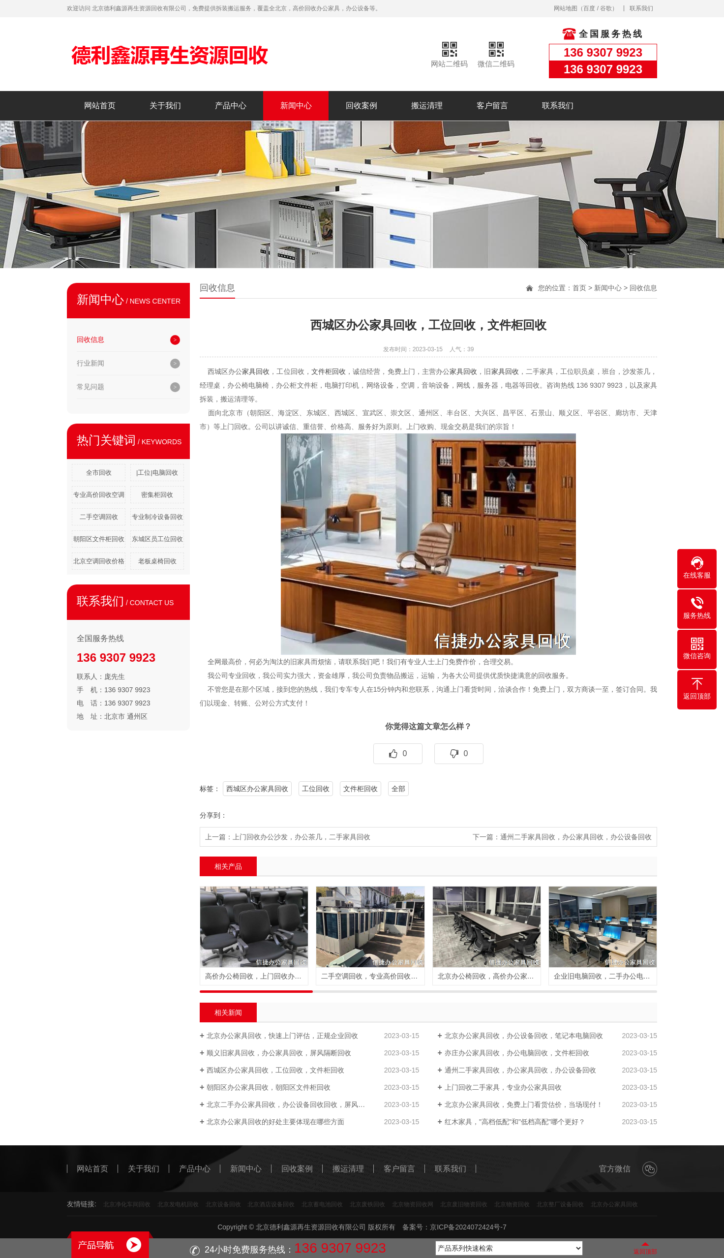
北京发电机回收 (178, 1204)
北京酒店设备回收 (271, 1204)
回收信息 (90, 339)
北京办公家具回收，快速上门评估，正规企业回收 (282, 1036)
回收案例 (361, 105)
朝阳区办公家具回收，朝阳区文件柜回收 (269, 1087)
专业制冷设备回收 (157, 517)
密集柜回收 (157, 494)
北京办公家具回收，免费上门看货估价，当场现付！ (524, 1104)
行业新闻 (90, 363)
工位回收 (316, 789)
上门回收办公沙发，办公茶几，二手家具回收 (301, 837)
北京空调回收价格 (98, 561)
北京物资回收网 (412, 1204)
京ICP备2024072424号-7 (468, 1227)
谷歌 (606, 8)
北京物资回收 (512, 1204)
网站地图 (565, 8)
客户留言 (492, 105)
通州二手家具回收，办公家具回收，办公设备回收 (576, 837)
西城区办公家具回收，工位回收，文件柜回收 (275, 1070)
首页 (579, 288)
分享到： (213, 815)
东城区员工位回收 (157, 539)
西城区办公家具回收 (257, 789)
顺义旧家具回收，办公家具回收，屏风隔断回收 (279, 1053)
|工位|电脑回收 (157, 472)
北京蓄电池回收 (322, 1204)
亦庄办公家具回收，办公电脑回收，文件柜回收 (517, 1053)
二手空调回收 (99, 517)
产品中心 (230, 105)
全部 (398, 789)
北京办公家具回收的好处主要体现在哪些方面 (275, 1122)
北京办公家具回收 (614, 1204)
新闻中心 (296, 105)
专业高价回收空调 (98, 494)
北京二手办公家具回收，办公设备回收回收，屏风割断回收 (296, 1104)
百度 (589, 8)
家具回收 (256, 371)
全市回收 (99, 472)
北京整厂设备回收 (560, 1204)
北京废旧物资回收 (463, 1204)
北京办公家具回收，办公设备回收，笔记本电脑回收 (524, 1036)
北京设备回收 (223, 1204)
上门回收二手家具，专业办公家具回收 (503, 1087)
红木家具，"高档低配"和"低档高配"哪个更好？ (515, 1122)
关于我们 (165, 105)
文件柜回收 (328, 371)
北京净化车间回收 (127, 1204)
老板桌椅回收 (157, 561)
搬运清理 (427, 105)
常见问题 (90, 387)
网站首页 (100, 105)
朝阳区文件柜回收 (98, 539)
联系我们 (641, 8)
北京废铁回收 (367, 1204)
